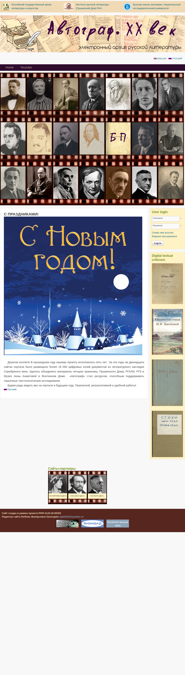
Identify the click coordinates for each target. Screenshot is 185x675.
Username (158, 218)
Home (9, 67)
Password (157, 225)
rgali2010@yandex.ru (71, 516)
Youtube (26, 67)
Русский (175, 58)
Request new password (164, 236)
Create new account (162, 232)
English (160, 58)
